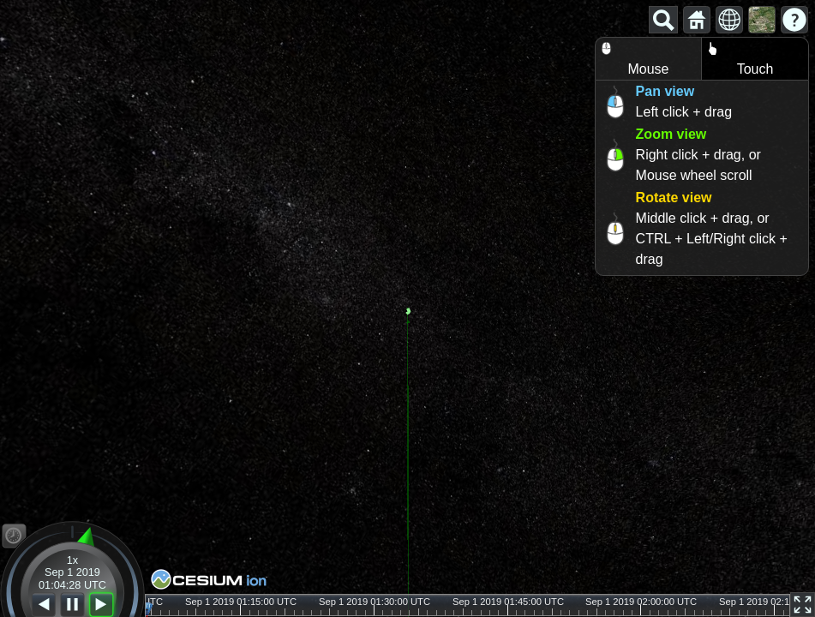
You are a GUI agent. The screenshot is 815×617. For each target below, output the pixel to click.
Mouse (632, 57)
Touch (737, 57)
